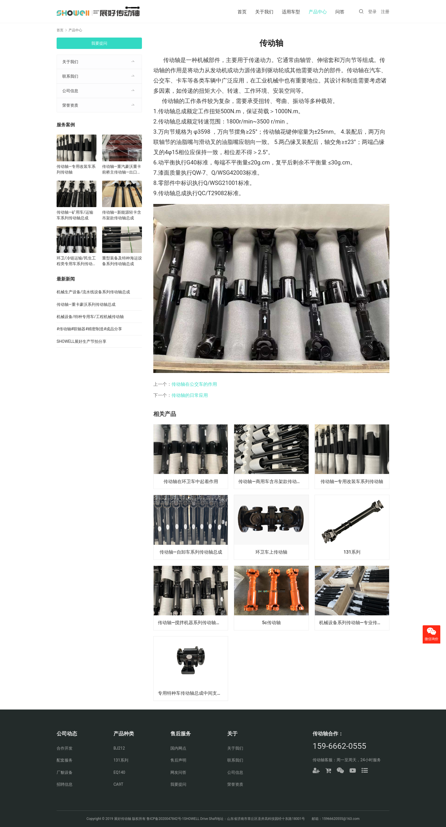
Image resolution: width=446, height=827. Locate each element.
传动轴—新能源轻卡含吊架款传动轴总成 (121, 215)
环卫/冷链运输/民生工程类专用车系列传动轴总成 (76, 261)
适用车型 (291, 12)
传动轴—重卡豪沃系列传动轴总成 (86, 304)
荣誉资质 (70, 105)
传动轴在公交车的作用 (194, 384)
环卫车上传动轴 (271, 552)
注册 (385, 11)
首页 (242, 12)
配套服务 (65, 760)
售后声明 (178, 760)
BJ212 (119, 748)
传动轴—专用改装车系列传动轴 (352, 481)
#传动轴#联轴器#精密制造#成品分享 (89, 329)
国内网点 (178, 748)
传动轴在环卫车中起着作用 (191, 481)
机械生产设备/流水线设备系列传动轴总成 (93, 292)
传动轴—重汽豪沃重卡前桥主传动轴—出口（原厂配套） (121, 169)
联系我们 (70, 76)
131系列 (352, 552)
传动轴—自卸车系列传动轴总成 (190, 552)
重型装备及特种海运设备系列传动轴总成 (122, 261)
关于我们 (264, 12)
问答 (339, 12)
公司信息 (70, 90)
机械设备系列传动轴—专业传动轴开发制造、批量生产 (354, 622)
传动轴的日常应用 (190, 395)
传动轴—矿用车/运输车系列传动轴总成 (75, 215)
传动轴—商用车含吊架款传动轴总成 (273, 481)
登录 (372, 11)
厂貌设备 (65, 772)
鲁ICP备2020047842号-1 (165, 819)
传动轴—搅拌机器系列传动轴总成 (191, 622)
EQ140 (119, 772)
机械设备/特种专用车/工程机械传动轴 (90, 316)
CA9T (118, 784)
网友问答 (178, 772)
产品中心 (318, 12)
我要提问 (99, 43)
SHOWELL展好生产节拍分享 (81, 341)
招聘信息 (65, 784)
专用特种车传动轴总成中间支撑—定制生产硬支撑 (193, 693)
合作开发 (65, 748)
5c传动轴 (271, 622)
